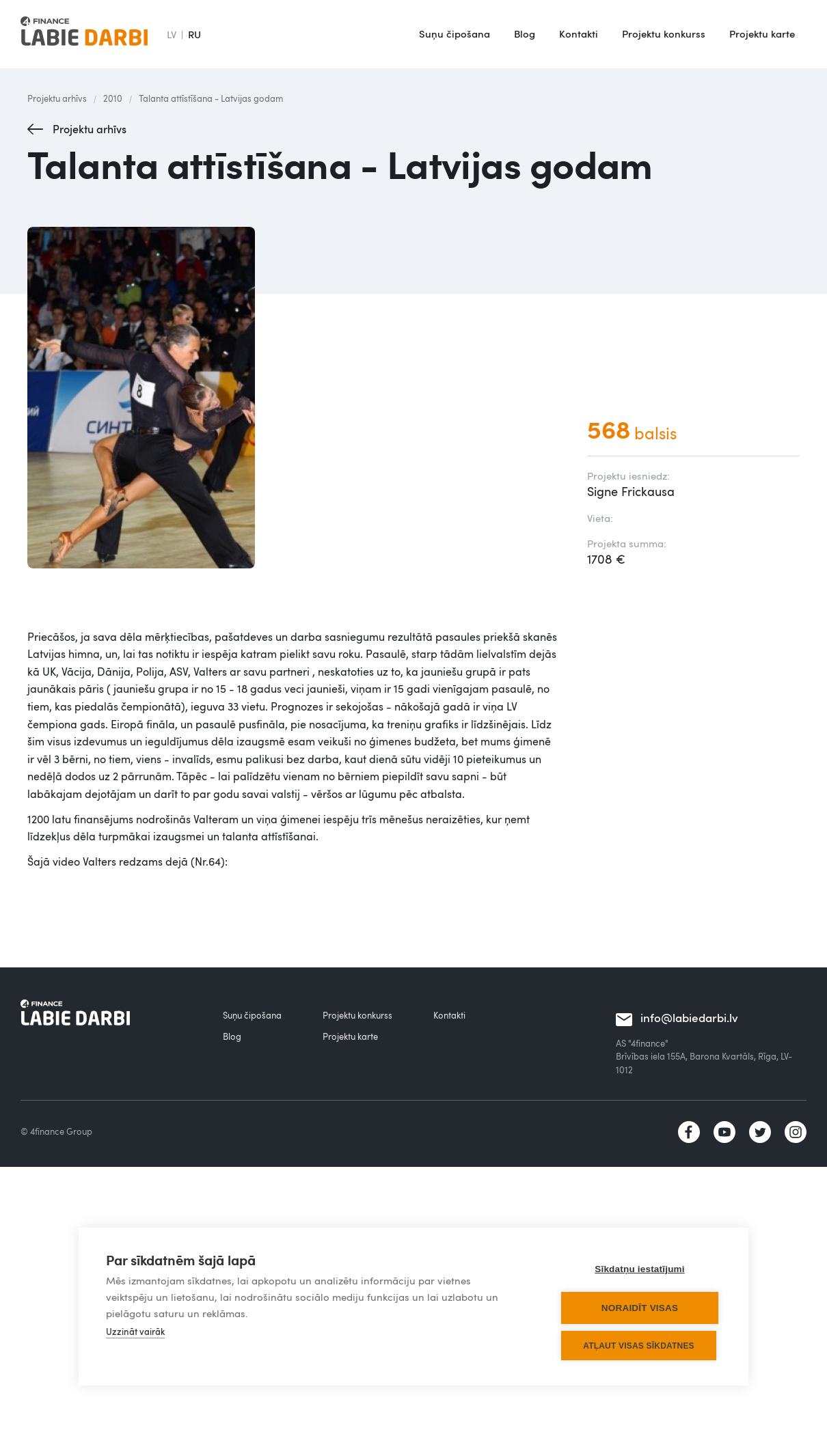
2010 (112, 98)
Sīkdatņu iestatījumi (640, 1269)
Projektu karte (762, 33)
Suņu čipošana (454, 33)
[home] (84, 34)
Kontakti (578, 33)
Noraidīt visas (639, 1308)
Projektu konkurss (663, 33)
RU (194, 34)
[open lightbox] (293, 397)
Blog (524, 33)
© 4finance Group (56, 1131)
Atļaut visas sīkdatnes (638, 1346)
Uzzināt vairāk (135, 1331)
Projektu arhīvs (57, 98)
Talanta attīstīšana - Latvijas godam (211, 98)
